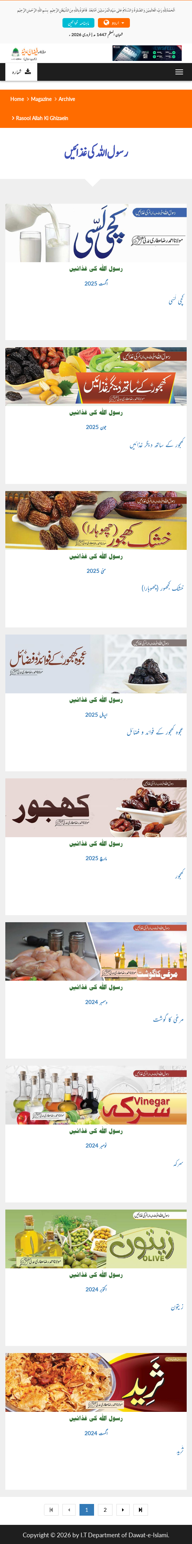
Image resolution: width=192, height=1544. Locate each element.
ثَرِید (180, 1450)
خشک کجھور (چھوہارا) (162, 587)
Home (17, 99)
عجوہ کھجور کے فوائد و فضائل (155, 731)
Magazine (41, 99)
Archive (67, 99)
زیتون (177, 1306)
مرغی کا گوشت (168, 1019)
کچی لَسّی (176, 300)
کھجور (179, 875)
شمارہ (21, 71)
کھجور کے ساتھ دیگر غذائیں (156, 444)
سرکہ (178, 1162)
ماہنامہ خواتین (78, 22)
